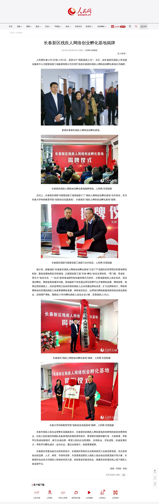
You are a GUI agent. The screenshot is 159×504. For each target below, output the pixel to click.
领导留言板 (76, 494)
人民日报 (36, 494)
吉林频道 (19, 33)
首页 (10, 26)
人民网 (11, 33)
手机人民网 (62, 494)
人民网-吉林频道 (90, 50)
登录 (145, 26)
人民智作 (115, 494)
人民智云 (102, 494)
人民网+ (50, 494)
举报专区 (78, 26)
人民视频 (89, 494)
